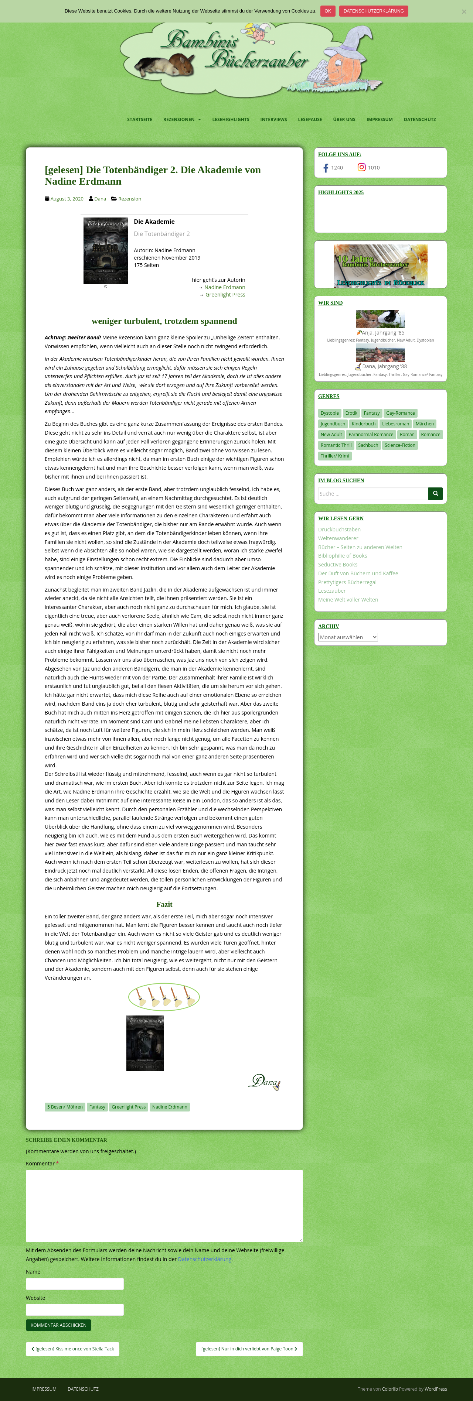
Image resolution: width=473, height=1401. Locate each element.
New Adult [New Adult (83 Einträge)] (331, 434)
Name (33, 1271)
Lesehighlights (230, 119)
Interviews (274, 119)
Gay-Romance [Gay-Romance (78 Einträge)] (400, 413)
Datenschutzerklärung (374, 11)
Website (35, 1297)
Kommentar (42, 1163)
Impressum (380, 119)
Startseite (139, 119)
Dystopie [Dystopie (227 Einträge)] (330, 413)
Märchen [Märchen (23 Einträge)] (425, 424)
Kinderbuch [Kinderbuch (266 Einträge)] (364, 424)
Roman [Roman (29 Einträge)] (407, 434)
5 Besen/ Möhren (65, 1107)
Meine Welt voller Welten (348, 599)
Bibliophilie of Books (342, 555)
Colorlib (390, 1389)
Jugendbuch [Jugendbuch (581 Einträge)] (333, 424)
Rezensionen (178, 119)
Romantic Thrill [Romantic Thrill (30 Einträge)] (336, 445)
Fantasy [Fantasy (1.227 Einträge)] (372, 413)
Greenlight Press (225, 294)
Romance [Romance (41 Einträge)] (430, 434)
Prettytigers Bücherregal (347, 582)
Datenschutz (420, 119)
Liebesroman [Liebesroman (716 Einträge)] (395, 424)
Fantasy (97, 1107)
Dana (100, 198)
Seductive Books (337, 564)
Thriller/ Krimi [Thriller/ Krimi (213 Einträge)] (335, 456)
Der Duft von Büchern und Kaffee (358, 573)
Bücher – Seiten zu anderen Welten (360, 547)
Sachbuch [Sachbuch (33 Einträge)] (368, 445)
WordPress (436, 1389)
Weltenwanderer (338, 538)
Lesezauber (332, 590)
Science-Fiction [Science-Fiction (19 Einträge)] (400, 445)
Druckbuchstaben (339, 529)
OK (328, 11)
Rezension (129, 198)
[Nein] (463, 11)
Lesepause (310, 119)
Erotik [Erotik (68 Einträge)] (351, 413)
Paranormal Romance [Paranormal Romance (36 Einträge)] (370, 434)
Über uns (344, 119)
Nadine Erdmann (224, 287)
